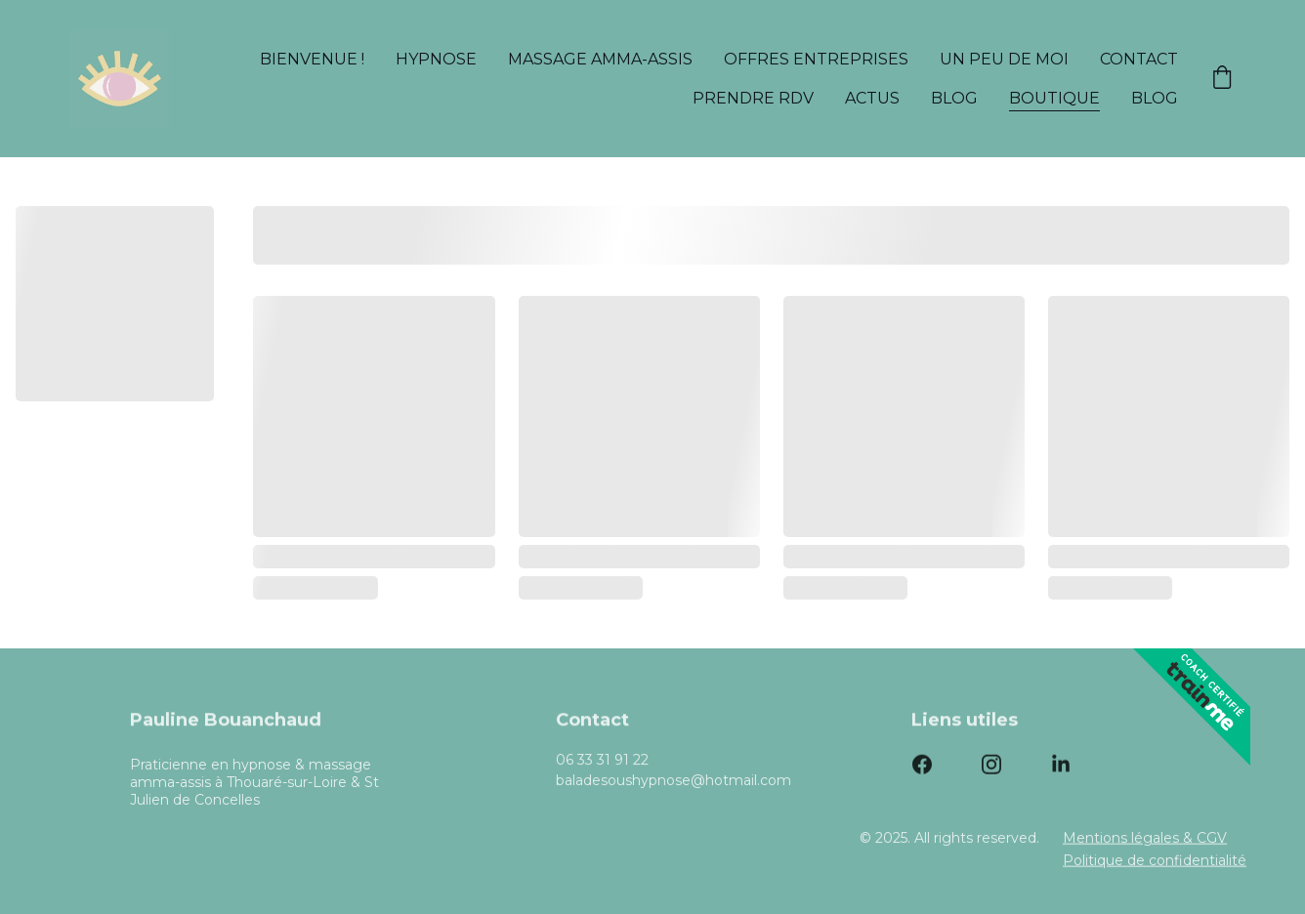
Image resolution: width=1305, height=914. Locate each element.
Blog (954, 98)
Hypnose (436, 59)
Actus (872, 98)
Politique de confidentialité (1154, 861)
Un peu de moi (1004, 59)
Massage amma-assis (600, 59)
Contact (1139, 59)
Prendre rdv (753, 98)
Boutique (1054, 98)
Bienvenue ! (312, 59)
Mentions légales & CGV (1145, 839)
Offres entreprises (816, 59)
